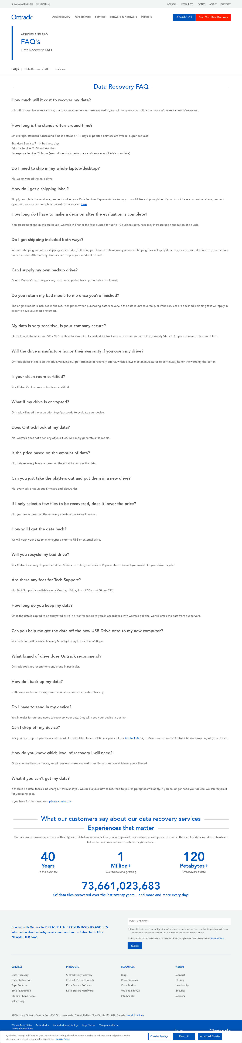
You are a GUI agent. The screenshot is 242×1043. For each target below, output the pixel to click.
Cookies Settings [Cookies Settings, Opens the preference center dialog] (159, 1036)
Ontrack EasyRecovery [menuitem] (79, 975)
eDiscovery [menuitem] (18, 1001)
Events (201, 4)
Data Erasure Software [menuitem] (79, 985)
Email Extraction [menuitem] (21, 991)
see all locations (135, 1015)
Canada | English (22, 4)
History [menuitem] (180, 980)
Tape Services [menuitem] (19, 985)
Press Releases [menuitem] (129, 980)
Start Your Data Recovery (213, 17)
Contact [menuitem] (180, 975)
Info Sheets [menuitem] (127, 996)
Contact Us (132, 738)
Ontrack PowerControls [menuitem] (80, 980)
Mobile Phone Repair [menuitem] (24, 996)
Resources (187, 4)
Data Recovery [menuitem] (20, 975)
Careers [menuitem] (180, 996)
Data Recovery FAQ (37, 69)
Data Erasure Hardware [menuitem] (79, 991)
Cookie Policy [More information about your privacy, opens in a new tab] (63, 1039)
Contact (226, 4)
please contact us (60, 801)
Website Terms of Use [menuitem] (22, 1025)
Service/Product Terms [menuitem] (22, 1029)
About (213, 4)
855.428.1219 (184, 17)
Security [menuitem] (180, 991)
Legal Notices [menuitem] (88, 1025)
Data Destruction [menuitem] (21, 980)
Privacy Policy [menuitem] (42, 1025)
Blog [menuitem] (124, 975)
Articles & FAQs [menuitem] (130, 991)
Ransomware (82, 17)
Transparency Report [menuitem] (109, 1025)
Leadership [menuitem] (182, 985)
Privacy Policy (217, 939)
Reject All (184, 1036)
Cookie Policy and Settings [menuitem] (65, 1025)
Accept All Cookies (210, 1036)
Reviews (60, 69)
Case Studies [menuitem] (128, 985)
